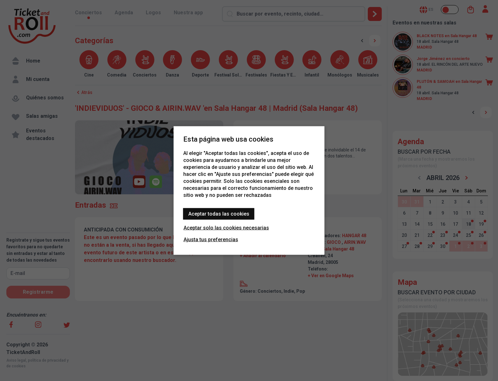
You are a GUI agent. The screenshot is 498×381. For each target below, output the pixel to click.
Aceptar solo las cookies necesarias (226, 228)
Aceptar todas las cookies (218, 214)
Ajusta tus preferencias (211, 240)
